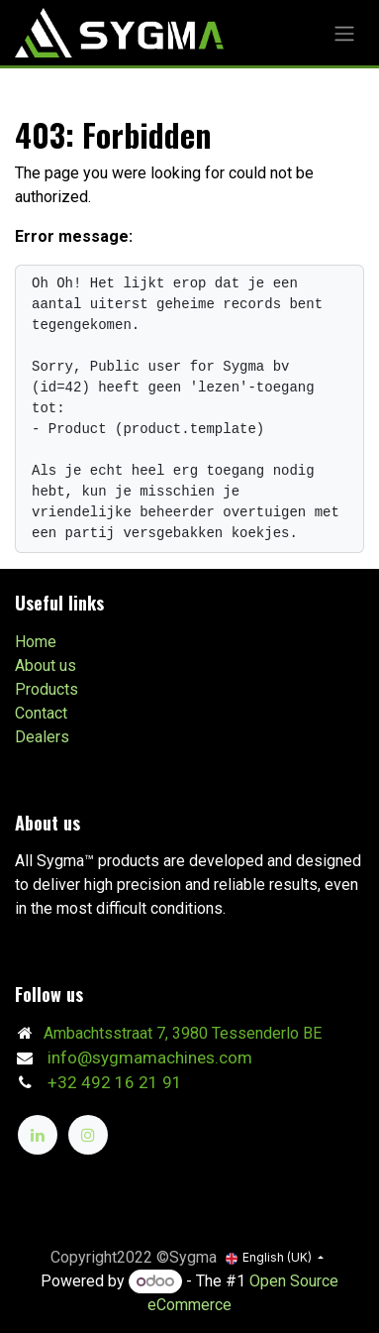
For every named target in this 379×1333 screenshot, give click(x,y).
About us (45, 665)
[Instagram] (88, 1135)
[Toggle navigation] (344, 33)
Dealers (42, 736)
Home (35, 641)
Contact (41, 713)
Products (46, 689)
